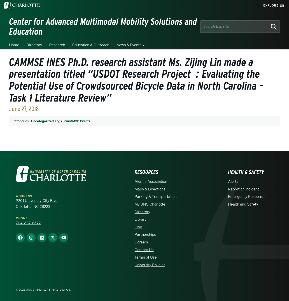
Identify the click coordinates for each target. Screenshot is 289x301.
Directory (34, 45)
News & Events (129, 45)
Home (14, 45)
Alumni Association (151, 181)
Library (140, 219)
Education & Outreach (90, 45)
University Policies (150, 265)
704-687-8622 (28, 223)
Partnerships (145, 234)
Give (138, 227)
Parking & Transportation (156, 196)
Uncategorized (42, 121)
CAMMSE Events (77, 121)
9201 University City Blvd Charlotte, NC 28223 (37, 204)
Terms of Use (146, 257)
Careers (141, 242)
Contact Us (144, 250)
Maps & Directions (150, 189)
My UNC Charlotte (150, 204)
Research (57, 45)
